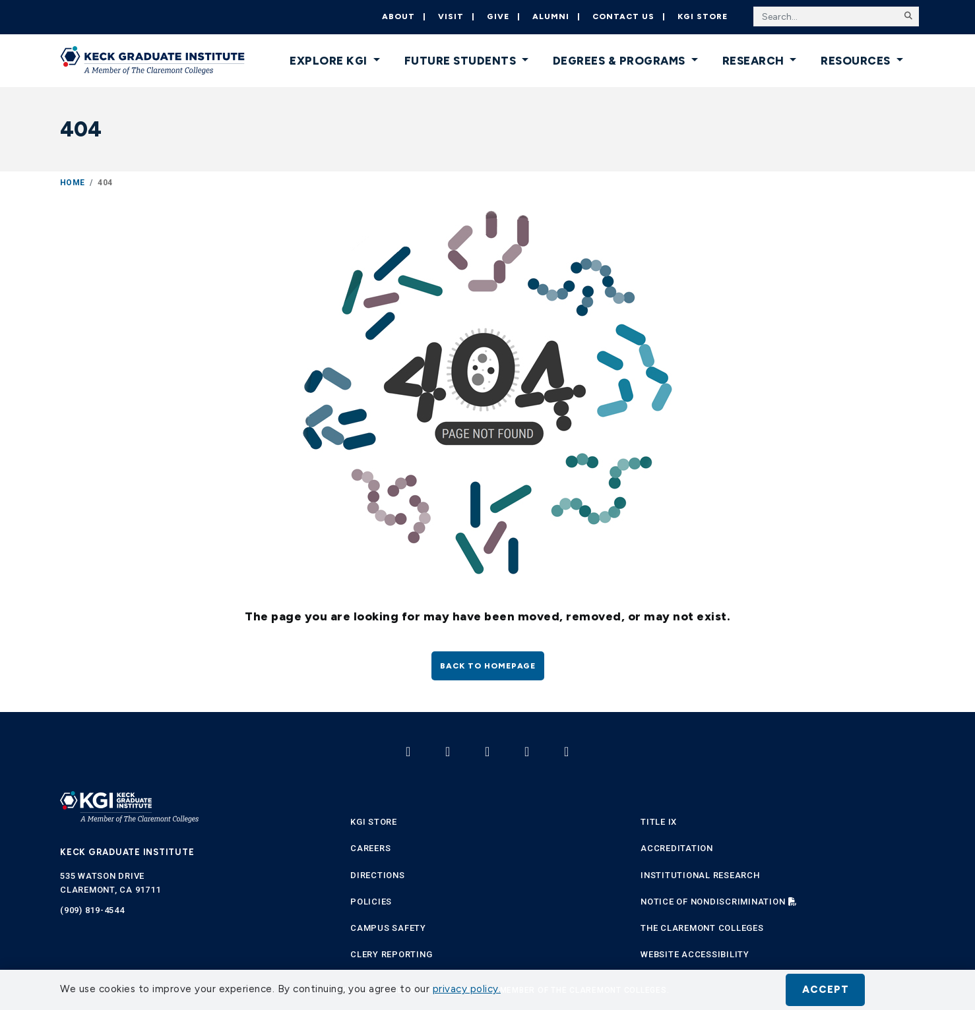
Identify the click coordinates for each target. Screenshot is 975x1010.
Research (755, 60)
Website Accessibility (695, 954)
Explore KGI (330, 60)
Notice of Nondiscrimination (713, 901)
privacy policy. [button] (467, 989)
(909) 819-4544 (92, 910)
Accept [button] (825, 989)
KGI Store (702, 16)
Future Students (461, 60)
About (398, 16)
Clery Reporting (391, 954)
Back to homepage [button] (488, 665)
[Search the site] (836, 16)
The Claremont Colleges (702, 928)
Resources (857, 60)
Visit (451, 16)
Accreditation (677, 848)
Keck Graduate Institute (127, 852)
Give (498, 16)
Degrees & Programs (621, 60)
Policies (371, 901)
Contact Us (623, 16)
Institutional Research (700, 875)
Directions (377, 875)
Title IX (659, 822)
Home (72, 182)
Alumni (550, 16)
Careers (370, 848)
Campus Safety (388, 928)
